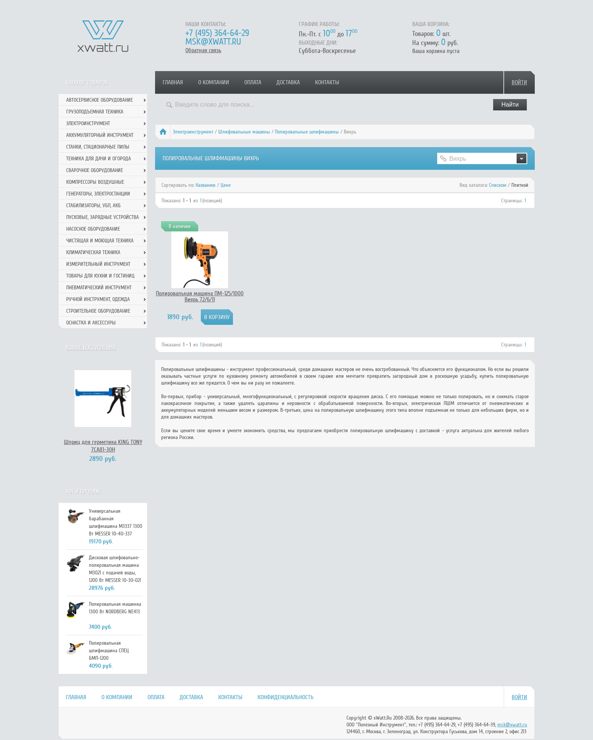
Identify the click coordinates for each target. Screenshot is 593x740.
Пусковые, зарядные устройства (102, 217)
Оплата (252, 82)
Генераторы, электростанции (98, 194)
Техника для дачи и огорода (98, 158)
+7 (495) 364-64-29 (217, 33)
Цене (225, 185)
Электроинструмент (193, 132)
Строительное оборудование (98, 311)
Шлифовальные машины (244, 132)
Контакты (327, 82)
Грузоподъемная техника (94, 112)
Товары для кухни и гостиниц (100, 276)
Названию (206, 185)
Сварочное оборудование (94, 170)
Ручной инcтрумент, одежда (98, 299)
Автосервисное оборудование (99, 100)
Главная (173, 82)
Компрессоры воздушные (95, 182)
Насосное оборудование (93, 229)
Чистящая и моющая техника (100, 240)
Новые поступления (90, 347)
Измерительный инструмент (98, 264)
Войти (519, 82)
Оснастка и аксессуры (91, 323)
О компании (213, 82)
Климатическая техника (93, 252)
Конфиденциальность (286, 697)
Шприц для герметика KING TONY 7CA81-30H (103, 445)
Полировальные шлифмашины (307, 132)
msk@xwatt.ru (213, 41)
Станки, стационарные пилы (97, 147)
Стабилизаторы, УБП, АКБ (93, 205)
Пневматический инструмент (99, 287)
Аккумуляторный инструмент (100, 135)
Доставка (288, 82)
